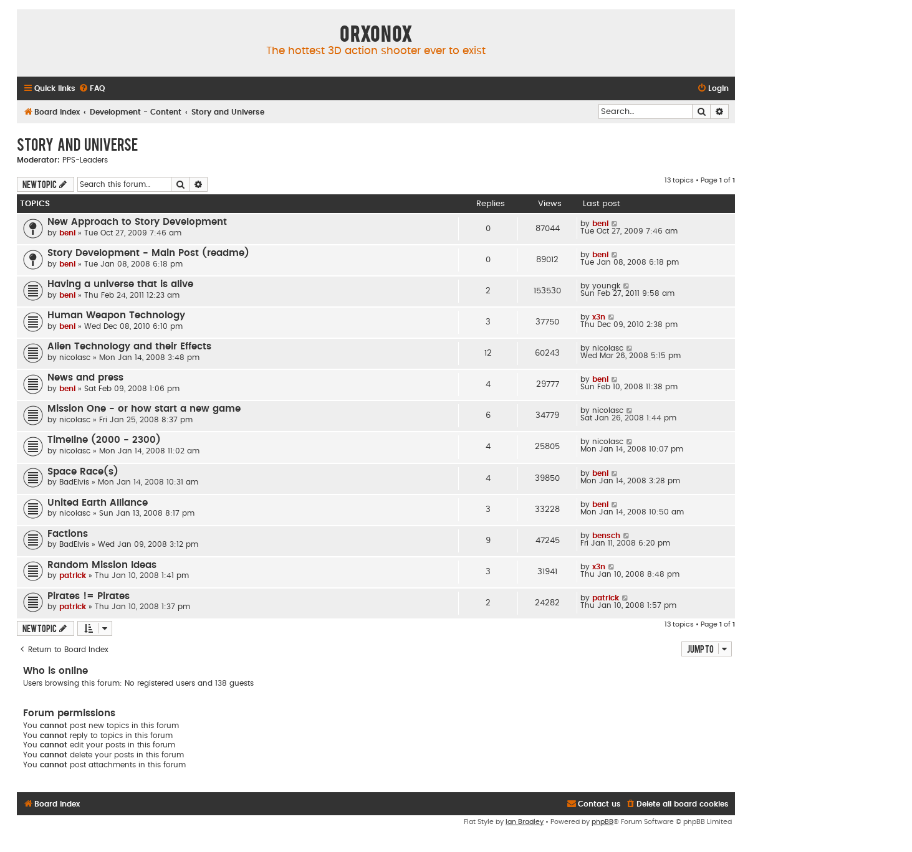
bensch (606, 535)
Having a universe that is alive (120, 284)
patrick (72, 575)
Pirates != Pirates (88, 596)
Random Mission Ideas (101, 565)
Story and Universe (77, 144)
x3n (598, 317)
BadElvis (74, 482)
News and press (85, 377)
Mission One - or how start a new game (144, 409)
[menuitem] (92, 88)
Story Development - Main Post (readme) (148, 253)
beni (67, 233)
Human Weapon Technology (116, 315)
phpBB (602, 821)
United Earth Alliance (97, 503)
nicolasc (74, 357)
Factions (67, 534)
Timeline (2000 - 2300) (104, 440)
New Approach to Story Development (137, 222)
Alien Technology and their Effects (129, 346)
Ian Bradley (525, 821)
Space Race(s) (82, 471)
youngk (606, 286)
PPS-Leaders (85, 160)
